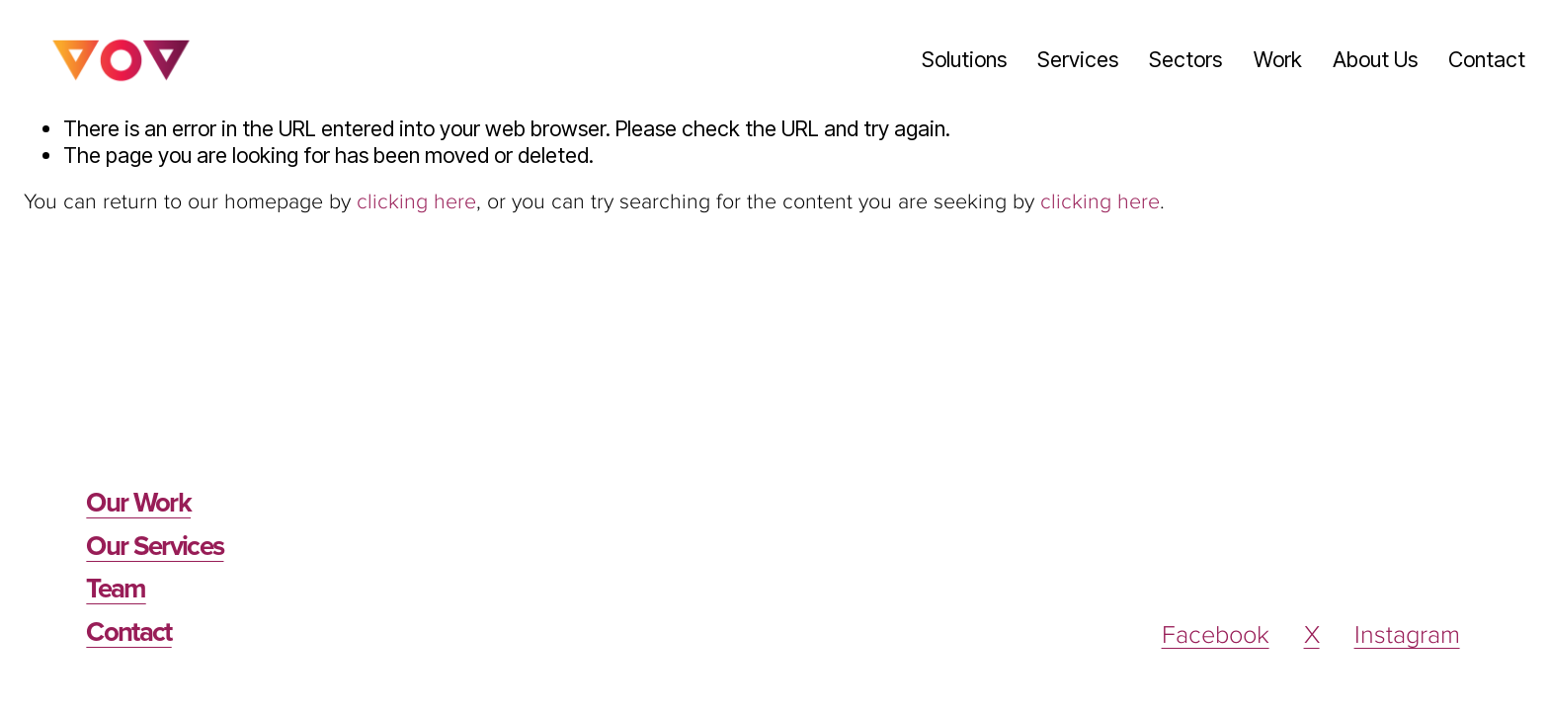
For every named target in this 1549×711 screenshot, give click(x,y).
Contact (1486, 59)
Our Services (154, 547)
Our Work (138, 504)
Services (1077, 59)
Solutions (964, 59)
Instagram (1407, 635)
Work (1278, 59)
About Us (1375, 59)
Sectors (1185, 59)
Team (115, 590)
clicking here (416, 202)
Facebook (1215, 635)
